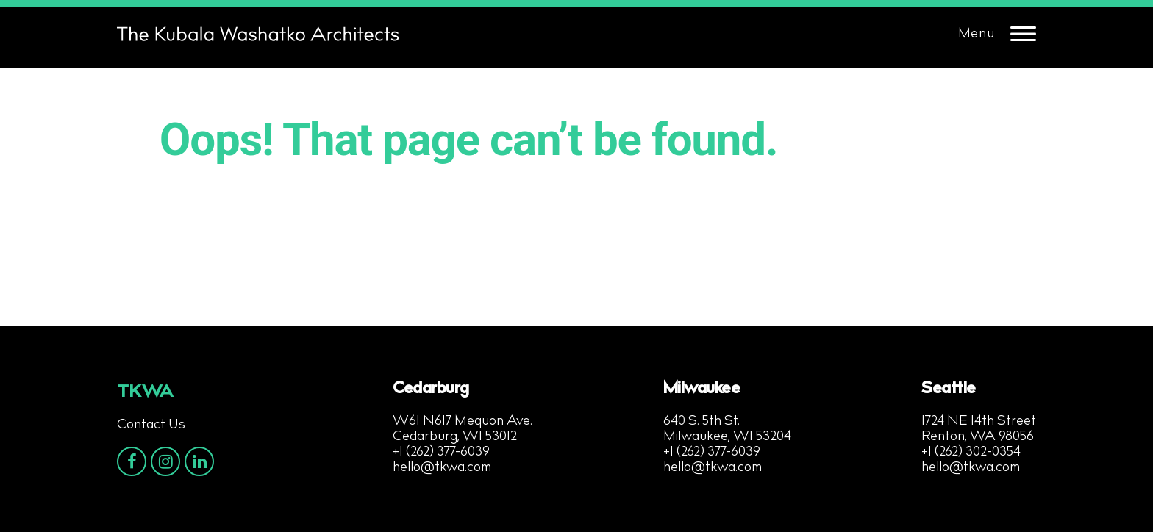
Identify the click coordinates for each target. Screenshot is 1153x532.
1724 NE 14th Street (978, 421)
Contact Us (151, 425)
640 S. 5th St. (701, 421)
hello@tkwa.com (442, 468)
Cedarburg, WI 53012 (455, 437)
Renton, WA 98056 (977, 437)
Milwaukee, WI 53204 (727, 437)
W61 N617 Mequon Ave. (462, 421)
